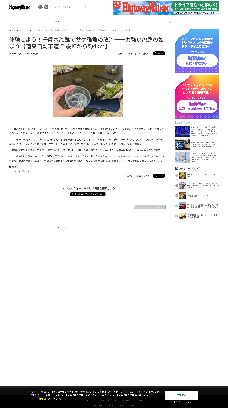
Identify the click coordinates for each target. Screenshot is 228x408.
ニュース (171, 21)
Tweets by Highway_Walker (60, 228)
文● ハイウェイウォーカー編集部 (133, 53)
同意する (181, 395)
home (13, 30)
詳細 (41, 398)
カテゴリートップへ (149, 207)
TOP (57, 21)
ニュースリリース (20, 171)
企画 (123, 387)
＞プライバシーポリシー (181, 401)
